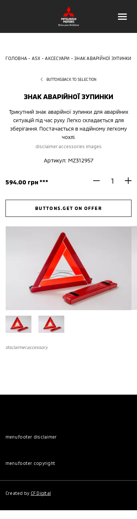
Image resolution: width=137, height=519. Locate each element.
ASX (36, 58)
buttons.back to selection (69, 79)
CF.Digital (41, 493)
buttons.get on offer (68, 208)
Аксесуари (57, 58)
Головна (16, 58)
